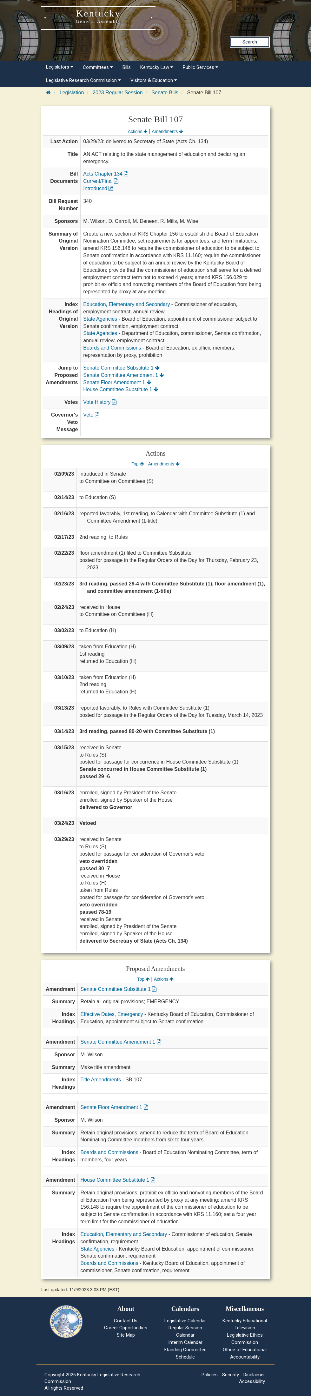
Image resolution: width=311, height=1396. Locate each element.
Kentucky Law (156, 67)
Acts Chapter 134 (105, 174)
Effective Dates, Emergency (111, 1014)
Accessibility (252, 1381)
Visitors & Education (153, 80)
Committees (98, 67)
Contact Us (125, 1321)
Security (230, 1375)
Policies (210, 1375)
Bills (126, 67)
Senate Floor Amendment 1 (117, 382)
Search (249, 42)
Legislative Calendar (185, 1321)
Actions (138, 131)
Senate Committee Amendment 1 (123, 375)
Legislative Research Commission (83, 80)
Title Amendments (100, 1079)
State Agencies (100, 319)
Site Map (126, 1335)
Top (137, 463)
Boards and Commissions (112, 348)
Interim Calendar (185, 1342)
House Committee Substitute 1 (120, 389)
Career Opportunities (125, 1328)
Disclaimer (254, 1375)
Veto (91, 414)
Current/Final (100, 181)
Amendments (167, 131)
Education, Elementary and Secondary (126, 304)
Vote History (99, 402)
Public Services (200, 67)
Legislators (59, 67)
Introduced (98, 188)
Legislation (72, 92)
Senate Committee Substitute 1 (121, 368)
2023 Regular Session (117, 92)
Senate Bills (164, 92)
